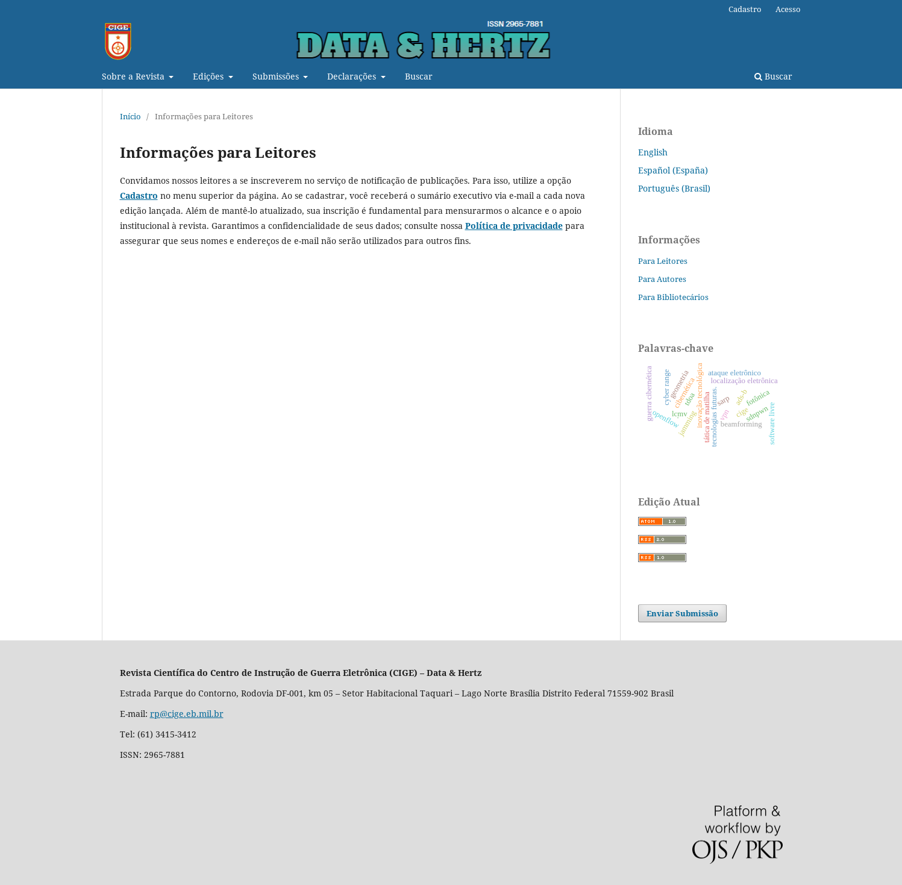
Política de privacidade (514, 225)
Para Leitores (662, 260)
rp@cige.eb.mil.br (187, 713)
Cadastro (745, 9)
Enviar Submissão (682, 613)
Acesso (788, 9)
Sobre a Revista (134, 76)
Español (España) (673, 170)
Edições (209, 76)
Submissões (276, 76)
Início (130, 116)
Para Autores (662, 279)
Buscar (419, 76)
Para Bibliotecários (673, 297)
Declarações (352, 76)
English (653, 152)
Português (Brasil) (674, 188)
